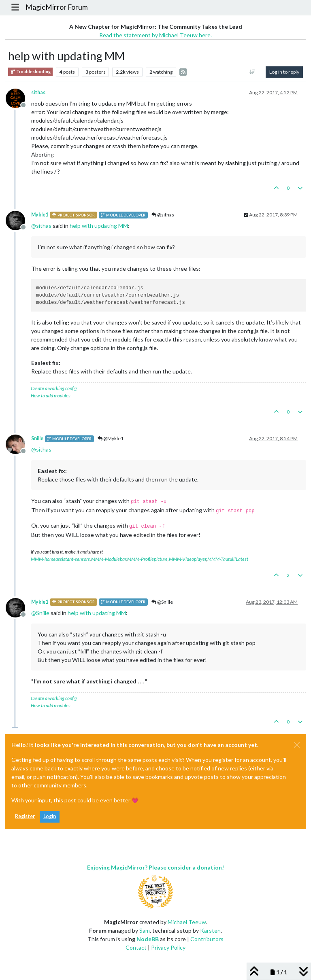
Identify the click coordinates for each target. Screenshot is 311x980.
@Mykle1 (111, 438)
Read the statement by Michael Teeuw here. (155, 35)
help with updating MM (99, 225)
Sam (144, 930)
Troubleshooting (30, 71)
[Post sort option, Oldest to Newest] (252, 72)
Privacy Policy (168, 947)
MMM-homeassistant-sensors (60, 559)
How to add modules (50, 395)
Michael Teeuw (187, 921)
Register (25, 816)
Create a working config (54, 388)
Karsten (210, 930)
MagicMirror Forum (57, 7)
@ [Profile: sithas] (41, 225)
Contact (136, 947)
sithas (38, 92)
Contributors (207, 938)
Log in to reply (284, 72)
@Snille (162, 602)
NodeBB (147, 938)
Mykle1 (39, 215)
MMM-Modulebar (108, 559)
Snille (37, 438)
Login (49, 816)
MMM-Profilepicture (147, 559)
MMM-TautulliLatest (227, 559)
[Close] (297, 745)
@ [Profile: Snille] (40, 612)
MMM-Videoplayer (187, 559)
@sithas (162, 215)
